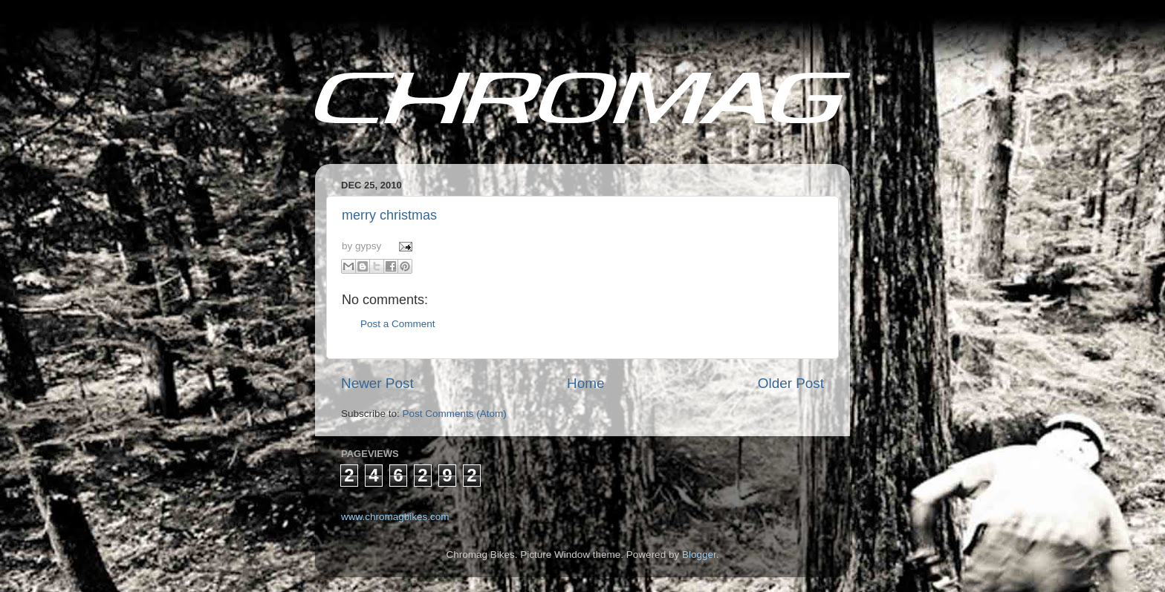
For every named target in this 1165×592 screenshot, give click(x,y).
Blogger (699, 554)
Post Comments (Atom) (455, 413)
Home (585, 383)
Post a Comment (397, 323)
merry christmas (389, 215)
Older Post (791, 383)
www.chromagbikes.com (395, 516)
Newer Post (377, 383)
